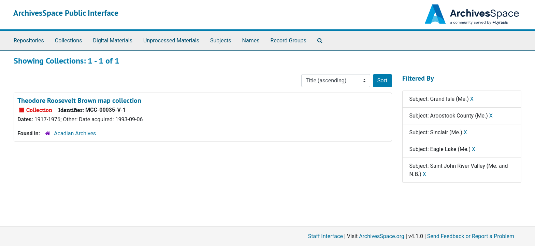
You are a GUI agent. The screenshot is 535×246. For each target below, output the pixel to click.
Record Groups (288, 40)
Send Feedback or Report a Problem (470, 236)
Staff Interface (325, 236)
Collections (68, 40)
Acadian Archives (75, 133)
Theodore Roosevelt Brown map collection (79, 100)
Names (251, 40)
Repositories (29, 40)
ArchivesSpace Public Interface (65, 13)
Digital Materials (112, 40)
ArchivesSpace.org (381, 236)
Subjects (220, 40)
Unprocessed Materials (171, 40)
